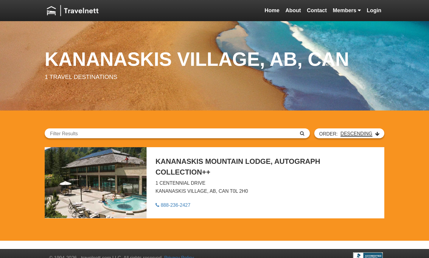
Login (374, 10)
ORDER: (349, 133)
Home (272, 10)
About (293, 10)
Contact (317, 10)
